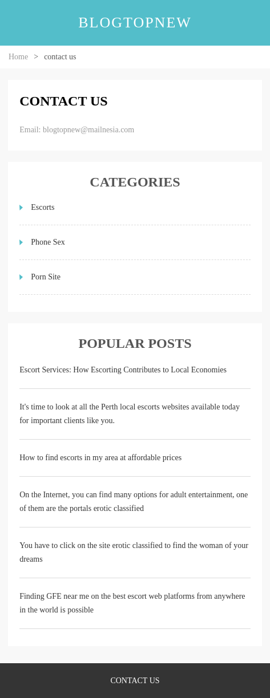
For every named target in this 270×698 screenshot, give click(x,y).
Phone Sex (48, 242)
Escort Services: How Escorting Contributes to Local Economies (123, 370)
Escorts (42, 207)
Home (18, 56)
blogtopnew (135, 22)
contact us (134, 680)
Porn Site (46, 277)
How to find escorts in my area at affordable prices (100, 457)
